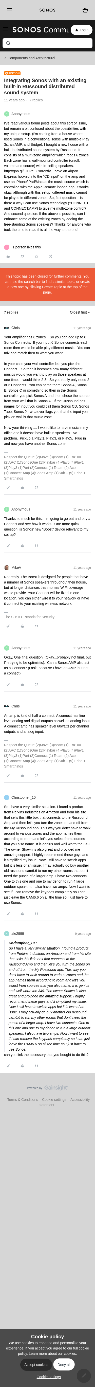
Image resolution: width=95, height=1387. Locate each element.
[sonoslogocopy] (47, 10)
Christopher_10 (23, 797)
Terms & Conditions (22, 1100)
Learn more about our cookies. (53, 1354)
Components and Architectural (31, 58)
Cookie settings (54, 1100)
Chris (15, 328)
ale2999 (17, 934)
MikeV (16, 567)
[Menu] (9, 10)
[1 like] (22, 247)
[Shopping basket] (85, 10)
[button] (6, 31)
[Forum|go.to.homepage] (38, 30)
